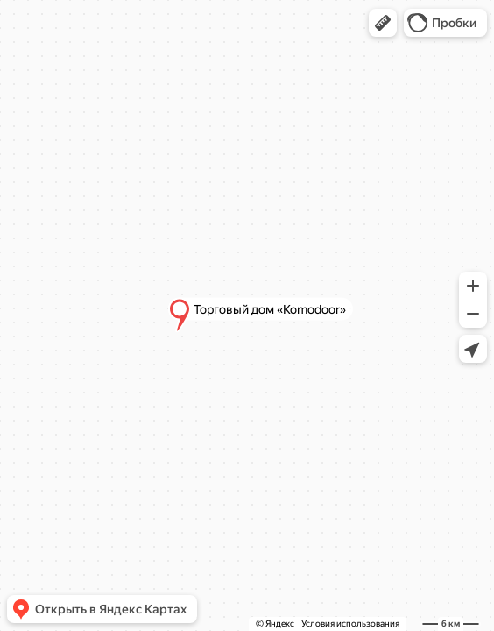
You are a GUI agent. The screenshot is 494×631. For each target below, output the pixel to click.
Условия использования (350, 623)
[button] (383, 23)
